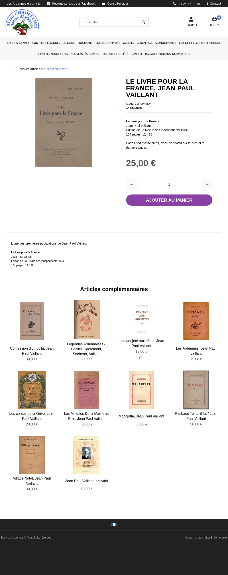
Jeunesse (136, 54)
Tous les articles (29, 69)
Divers (94, 54)
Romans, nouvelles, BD (175, 54)
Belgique (69, 43)
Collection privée (108, 43)
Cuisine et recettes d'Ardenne (200, 43)
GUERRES (128, 43)
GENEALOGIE (145, 43)
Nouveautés (79, 54)
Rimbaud (151, 54)
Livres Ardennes (18, 43)
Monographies (165, 43)
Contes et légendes (46, 43)
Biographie (85, 43)
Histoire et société (115, 54)
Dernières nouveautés (52, 54)
